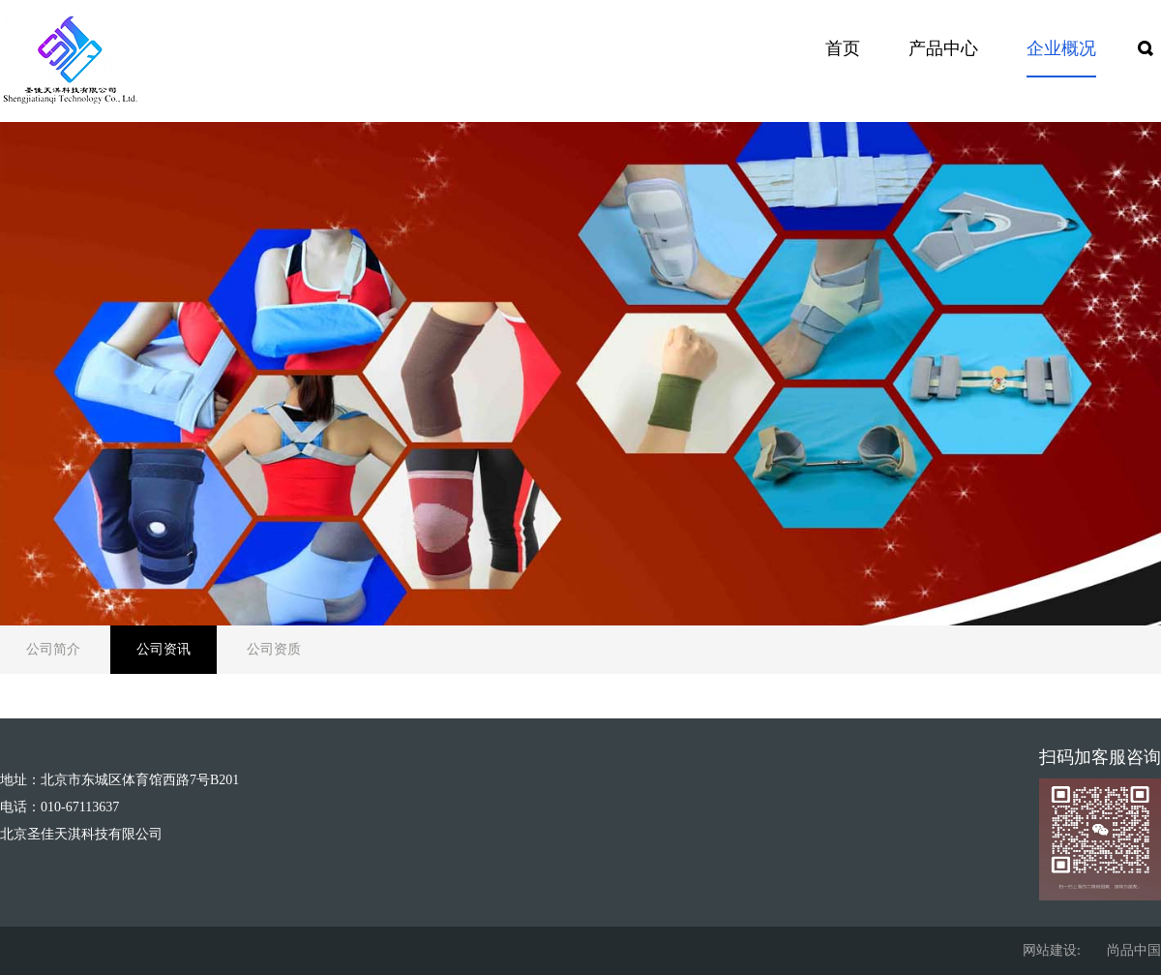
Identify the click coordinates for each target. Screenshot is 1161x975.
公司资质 (274, 649)
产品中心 (943, 48)
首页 (842, 48)
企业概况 (1061, 48)
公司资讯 (163, 649)
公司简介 (53, 649)
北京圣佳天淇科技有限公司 (81, 834)
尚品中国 (1134, 950)
